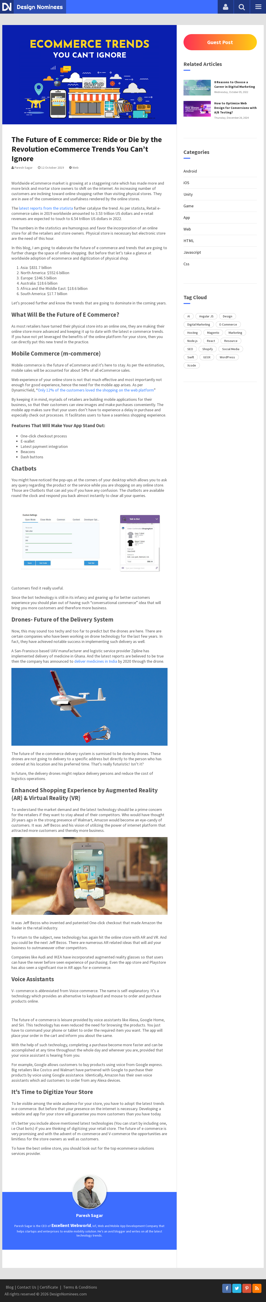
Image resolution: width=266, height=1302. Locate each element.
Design (227, 316)
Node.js (192, 341)
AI (188, 316)
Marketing (235, 333)
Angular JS (206, 316)
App (186, 217)
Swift (190, 357)
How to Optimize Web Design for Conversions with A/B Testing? (235, 107)
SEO (190, 349)
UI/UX (206, 357)
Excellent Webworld (71, 1225)
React (211, 341)
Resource (231, 341)
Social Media (230, 349)
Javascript (192, 252)
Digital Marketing (198, 324)
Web (74, 168)
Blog (10, 1287)
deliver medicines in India (95, 661)
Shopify (207, 349)
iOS (186, 182)
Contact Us (26, 1287)
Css (186, 263)
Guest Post (220, 42)
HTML (188, 240)
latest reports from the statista (46, 208)
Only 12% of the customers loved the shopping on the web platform (96, 390)
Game (188, 205)
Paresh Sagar (22, 168)
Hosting (192, 333)
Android (190, 171)
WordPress (227, 357)
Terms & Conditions (80, 1287)
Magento (213, 333)
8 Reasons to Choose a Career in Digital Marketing (234, 84)
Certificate (49, 1287)
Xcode (191, 365)
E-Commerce (228, 324)
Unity (188, 194)
